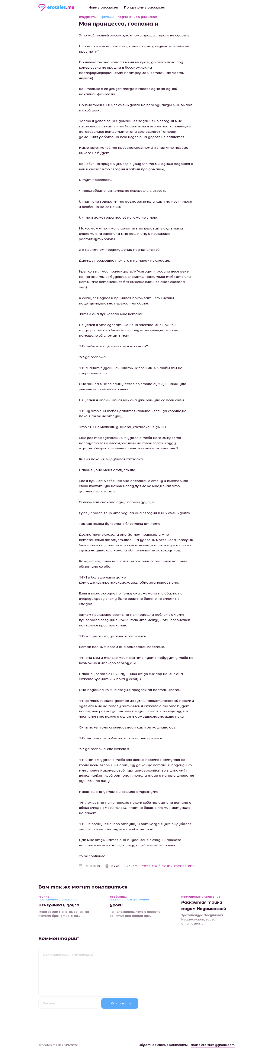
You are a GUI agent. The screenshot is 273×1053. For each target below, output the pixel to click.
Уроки (116, 905)
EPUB (166, 866)
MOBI (179, 866)
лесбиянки (118, 896)
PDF (191, 866)
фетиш (107, 16)
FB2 (155, 866)
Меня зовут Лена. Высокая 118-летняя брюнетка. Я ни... (64, 914)
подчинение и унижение (137, 16)
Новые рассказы (103, 7)
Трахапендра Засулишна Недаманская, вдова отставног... (202, 919)
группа (43, 896)
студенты (88, 16)
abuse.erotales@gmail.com (213, 1045)
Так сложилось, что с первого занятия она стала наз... (135, 914)
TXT (145, 866)
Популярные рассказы (144, 7)
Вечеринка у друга (58, 905)
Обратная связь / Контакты (163, 1045)
